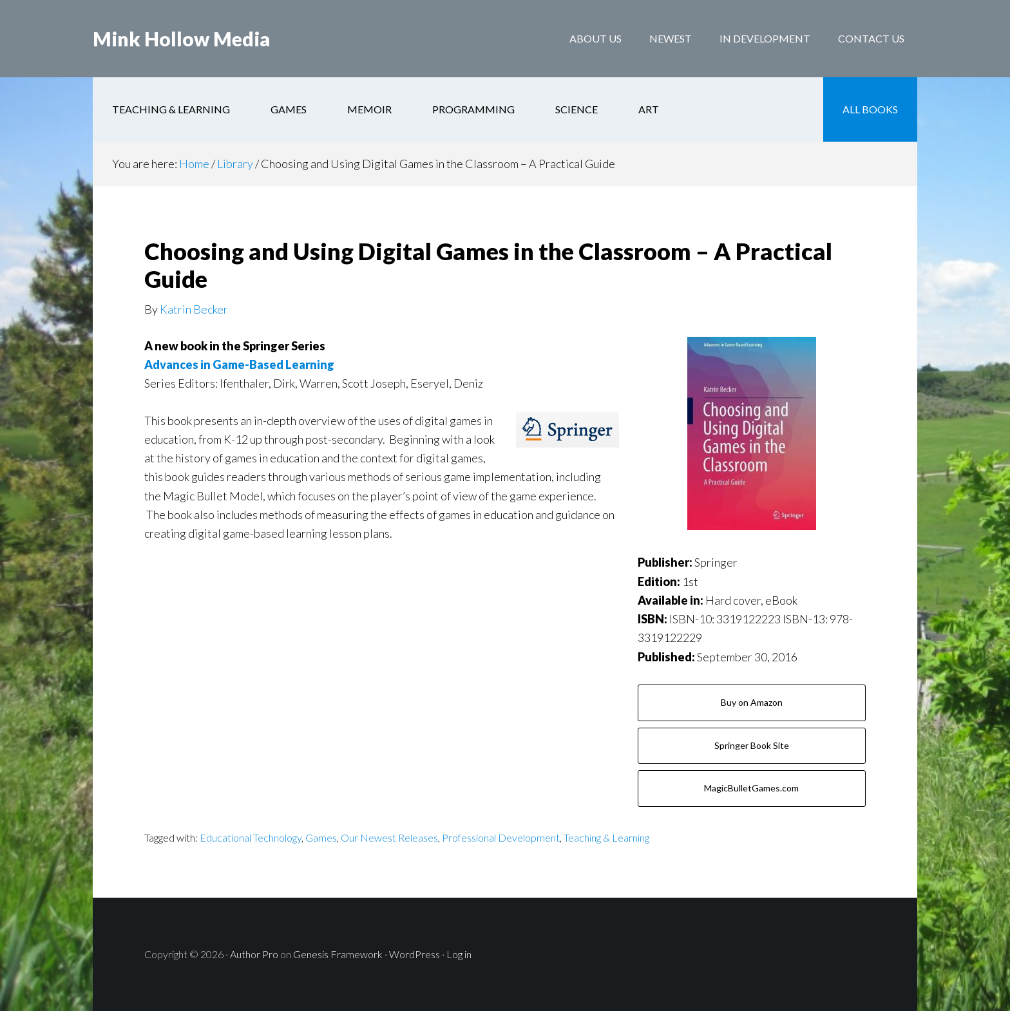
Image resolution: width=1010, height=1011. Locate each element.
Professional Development (501, 837)
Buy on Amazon (752, 702)
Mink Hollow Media (181, 38)
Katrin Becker (194, 309)
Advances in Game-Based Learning (239, 364)
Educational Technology (250, 837)
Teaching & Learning (606, 837)
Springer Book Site (751, 745)
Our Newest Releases (389, 837)
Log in (459, 954)
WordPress (414, 954)
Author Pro (254, 954)
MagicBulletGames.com (751, 787)
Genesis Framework (338, 954)
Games (321, 837)
